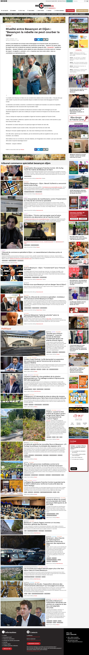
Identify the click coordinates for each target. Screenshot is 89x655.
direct (57, 513)
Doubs (25, 374)
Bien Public (49, 318)
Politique (8, 26)
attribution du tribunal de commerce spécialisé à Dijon (21, 258)
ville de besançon (48, 530)
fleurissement (31, 455)
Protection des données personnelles (11, 640)
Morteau (26, 462)
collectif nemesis (62, 352)
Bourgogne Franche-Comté (29, 191)
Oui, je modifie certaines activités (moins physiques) (78, 455)
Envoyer (74, 468)
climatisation (31, 404)
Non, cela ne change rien (77, 457)
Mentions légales (7, 644)
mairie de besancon (53, 455)
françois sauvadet (35, 277)
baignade (55, 620)
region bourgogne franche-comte (46, 492)
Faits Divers (54, 599)
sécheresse (60, 455)
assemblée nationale (28, 389)
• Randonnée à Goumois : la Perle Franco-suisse (78, 66)
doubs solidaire (47, 593)
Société (26, 197)
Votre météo (78, 405)
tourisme (43, 576)
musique (43, 369)
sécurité (54, 492)
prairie (61, 437)
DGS (25, 530)
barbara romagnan (28, 307)
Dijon (25, 357)
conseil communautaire (51, 513)
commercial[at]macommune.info (34, 640)
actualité (26, 282)
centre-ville (49, 558)
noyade (54, 622)
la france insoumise (38, 404)
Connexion (83, 218)
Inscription (74, 218)
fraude (26, 492)
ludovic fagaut (45, 455)
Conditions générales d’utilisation (10, 645)
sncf (58, 492)
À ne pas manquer (79, 315)
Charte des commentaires (8, 638)
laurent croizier (27, 245)
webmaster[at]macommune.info (34, 651)
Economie (54, 536)
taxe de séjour (38, 576)
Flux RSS (5, 642)
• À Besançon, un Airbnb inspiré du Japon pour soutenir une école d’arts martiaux (78, 71)
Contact (5, 635)
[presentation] (69, 322)
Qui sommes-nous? (7, 637)
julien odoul (39, 369)
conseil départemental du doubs (37, 593)
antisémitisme (27, 369)
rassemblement (20, 260)
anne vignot (49, 352)
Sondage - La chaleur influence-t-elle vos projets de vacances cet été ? (78, 447)
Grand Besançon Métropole (53, 497)
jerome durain (36, 492)
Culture (29, 357)
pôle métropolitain (43, 307)
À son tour (48, 420)
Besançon (48, 331)
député (34, 389)
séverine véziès (45, 404)
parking (59, 559)
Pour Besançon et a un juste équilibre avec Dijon (52, 187)
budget (26, 593)
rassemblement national (54, 369)
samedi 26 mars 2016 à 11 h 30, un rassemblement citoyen (37, 219)
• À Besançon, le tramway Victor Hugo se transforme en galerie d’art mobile (78, 54)
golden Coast (33, 369)
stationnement (54, 561)
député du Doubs (40, 389)
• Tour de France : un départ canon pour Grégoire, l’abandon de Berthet (78, 59)
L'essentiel (78, 50)
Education (30, 374)
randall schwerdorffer (34, 245)
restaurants (49, 561)
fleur (57, 437)
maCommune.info (59, 241)
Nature (31, 442)
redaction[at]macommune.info (33, 636)
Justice (53, 331)
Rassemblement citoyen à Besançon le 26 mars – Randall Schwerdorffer (38, 241)
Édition (46, 7)
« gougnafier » (51, 47)
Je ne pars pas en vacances (77, 459)
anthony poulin (54, 352)
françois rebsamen (28, 176)
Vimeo (25, 243)
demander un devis (33, 643)
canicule (26, 404)
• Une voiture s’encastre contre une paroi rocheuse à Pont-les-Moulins (78, 63)
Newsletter (7, 648)
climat (29, 593)
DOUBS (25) (26, 582)
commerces (54, 558)
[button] (84, 1)
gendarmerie (30, 492)
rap (47, 369)
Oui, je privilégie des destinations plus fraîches (78, 452)
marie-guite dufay (39, 191)
